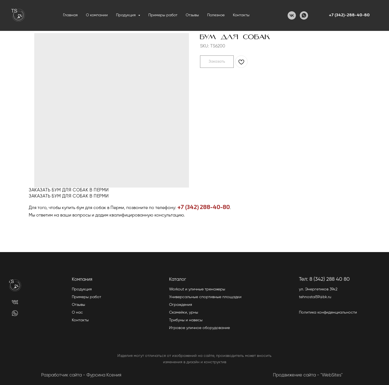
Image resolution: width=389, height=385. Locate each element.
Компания (82, 279)
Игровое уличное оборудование (199, 328)
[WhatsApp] (304, 15)
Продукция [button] (126, 15)
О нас (77, 312)
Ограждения (180, 305)
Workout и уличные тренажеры (197, 289)
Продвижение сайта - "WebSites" (308, 375)
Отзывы (192, 15)
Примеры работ (162, 15)
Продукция (82, 289)
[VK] (292, 15)
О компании (97, 15)
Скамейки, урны (183, 312)
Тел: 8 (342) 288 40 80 (324, 279)
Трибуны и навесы (186, 320)
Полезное (216, 15)
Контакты (241, 15)
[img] (15, 302)
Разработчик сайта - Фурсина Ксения (81, 375)
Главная (70, 15)
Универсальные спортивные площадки (205, 297)
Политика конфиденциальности (328, 312)
